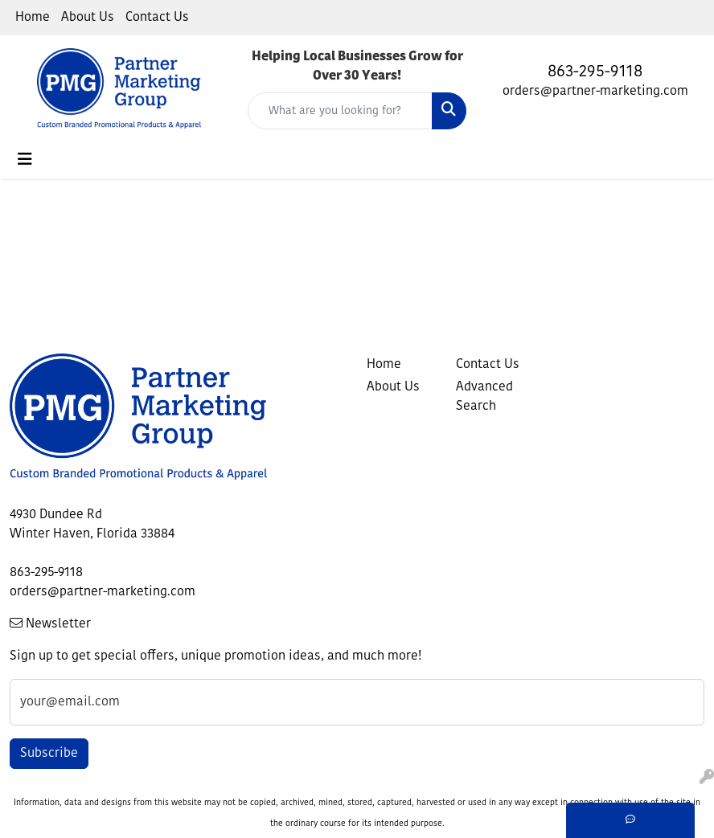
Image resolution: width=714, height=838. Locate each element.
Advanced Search (484, 397)
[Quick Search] (340, 110)
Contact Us (157, 17)
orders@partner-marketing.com (595, 91)
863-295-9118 (595, 72)
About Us (87, 17)
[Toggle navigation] (25, 160)
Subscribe (49, 753)
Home (32, 17)
